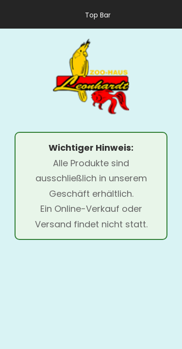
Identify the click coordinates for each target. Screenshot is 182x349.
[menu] (19, 76)
